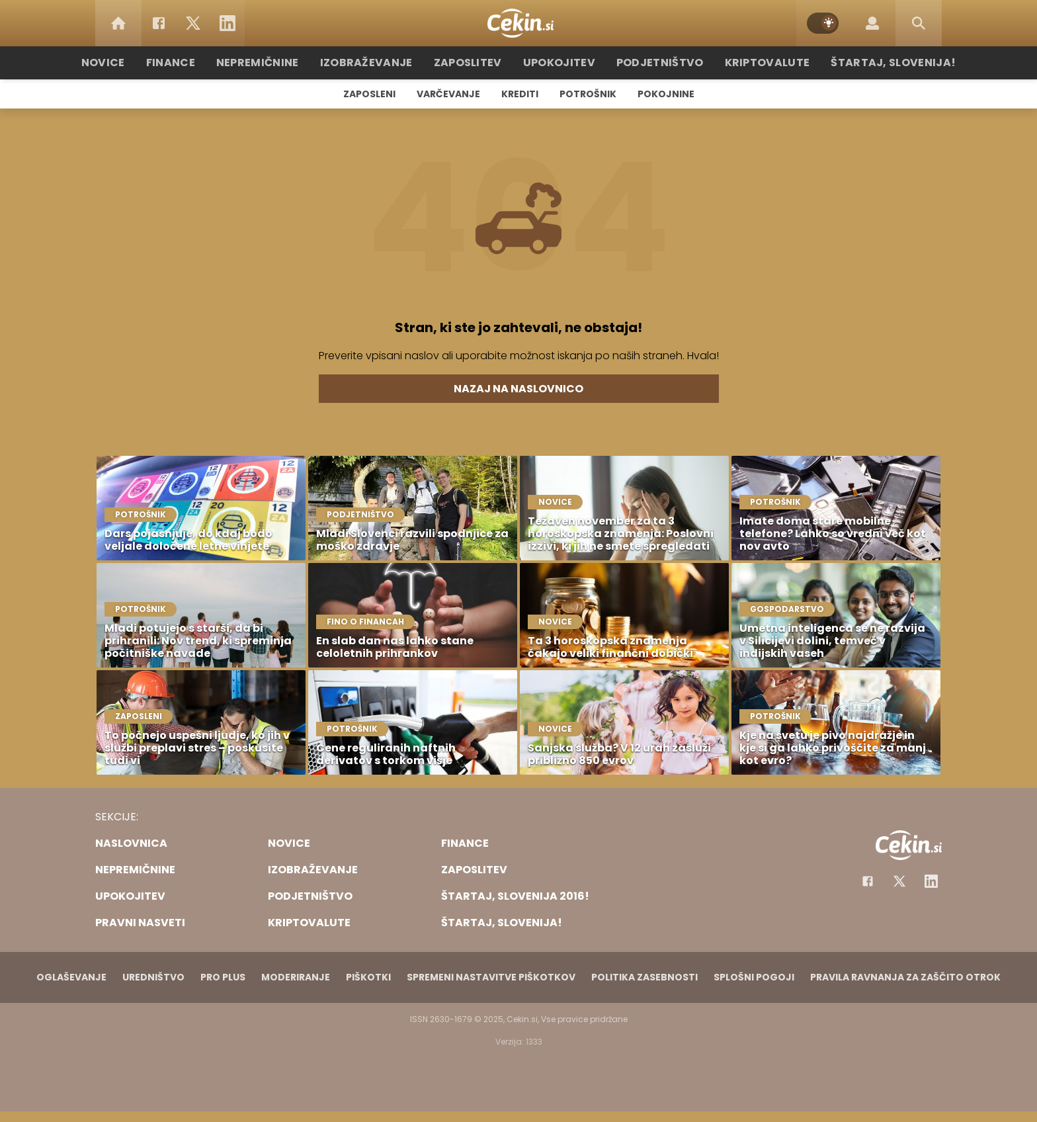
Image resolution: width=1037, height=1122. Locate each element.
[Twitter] (193, 23)
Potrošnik (588, 94)
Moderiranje (295, 977)
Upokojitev (559, 62)
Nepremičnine (280, 62)
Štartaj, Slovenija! (867, 62)
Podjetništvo (652, 62)
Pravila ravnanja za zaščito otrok (905, 977)
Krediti (519, 94)
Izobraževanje (380, 62)
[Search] (918, 23)
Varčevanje (448, 94)
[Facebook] (159, 23)
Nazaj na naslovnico (518, 388)
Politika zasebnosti (644, 977)
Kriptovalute (751, 62)
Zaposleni (369, 94)
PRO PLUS (222, 977)
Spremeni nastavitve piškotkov (491, 977)
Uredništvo (153, 977)
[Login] (872, 23)
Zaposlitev (474, 62)
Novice (134, 62)
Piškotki (368, 977)
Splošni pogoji (754, 977)
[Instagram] (931, 881)
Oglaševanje (71, 977)
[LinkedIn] (227, 23)
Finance (198, 62)
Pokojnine (666, 94)
